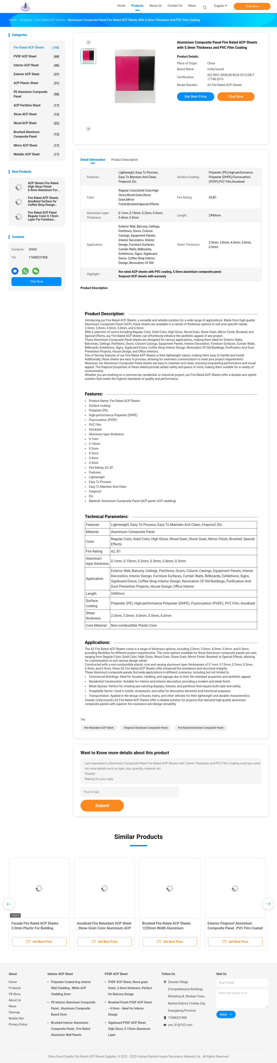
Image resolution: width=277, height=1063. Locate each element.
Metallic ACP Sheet (36, 154)
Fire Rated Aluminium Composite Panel (200, 727)
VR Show (15, 994)
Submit (102, 805)
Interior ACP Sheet (36, 65)
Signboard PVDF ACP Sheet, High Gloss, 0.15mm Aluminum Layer (129, 1029)
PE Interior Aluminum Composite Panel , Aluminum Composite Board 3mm (73, 1008)
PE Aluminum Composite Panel (36, 94)
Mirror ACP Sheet (36, 145)
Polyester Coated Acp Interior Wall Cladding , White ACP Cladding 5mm (71, 988)
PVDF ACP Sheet (36, 56)
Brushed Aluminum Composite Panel (36, 134)
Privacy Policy (18, 1024)
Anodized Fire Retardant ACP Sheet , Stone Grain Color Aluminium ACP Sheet (104, 928)
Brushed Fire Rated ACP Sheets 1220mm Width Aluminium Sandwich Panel (166, 928)
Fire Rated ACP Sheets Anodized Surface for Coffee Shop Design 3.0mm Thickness (43, 201)
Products (15, 988)
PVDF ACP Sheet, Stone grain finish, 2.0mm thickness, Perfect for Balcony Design (130, 988)
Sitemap (14, 1012)
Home (13, 982)
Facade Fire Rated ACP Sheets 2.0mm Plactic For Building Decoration (34, 928)
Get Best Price (196, 96)
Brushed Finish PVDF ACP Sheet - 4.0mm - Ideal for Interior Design (130, 1008)
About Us (15, 1000)
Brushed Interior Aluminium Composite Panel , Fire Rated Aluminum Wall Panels (70, 1029)
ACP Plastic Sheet (36, 83)
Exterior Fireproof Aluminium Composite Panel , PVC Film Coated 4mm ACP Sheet (235, 928)
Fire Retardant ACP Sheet (99, 727)
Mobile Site (16, 1018)
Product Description (124, 159)
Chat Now (252, 6)
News (12, 1006)
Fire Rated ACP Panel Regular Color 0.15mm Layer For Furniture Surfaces (43, 216)
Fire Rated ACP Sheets (36, 48)
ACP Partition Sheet (36, 105)
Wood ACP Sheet (36, 123)
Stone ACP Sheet (36, 114)
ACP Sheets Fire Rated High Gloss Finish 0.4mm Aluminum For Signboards (43, 186)
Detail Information (93, 159)
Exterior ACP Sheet (36, 74)
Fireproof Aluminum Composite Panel (145, 727)
